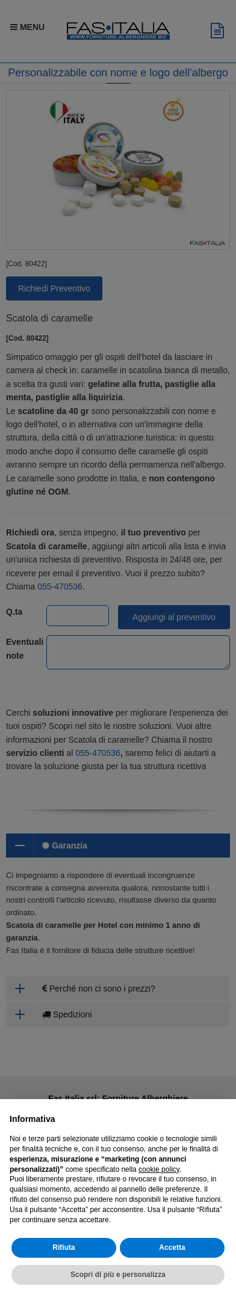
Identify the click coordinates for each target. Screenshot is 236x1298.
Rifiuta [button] (63, 1248)
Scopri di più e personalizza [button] (118, 1275)
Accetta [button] (172, 1248)
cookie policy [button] (158, 1169)
